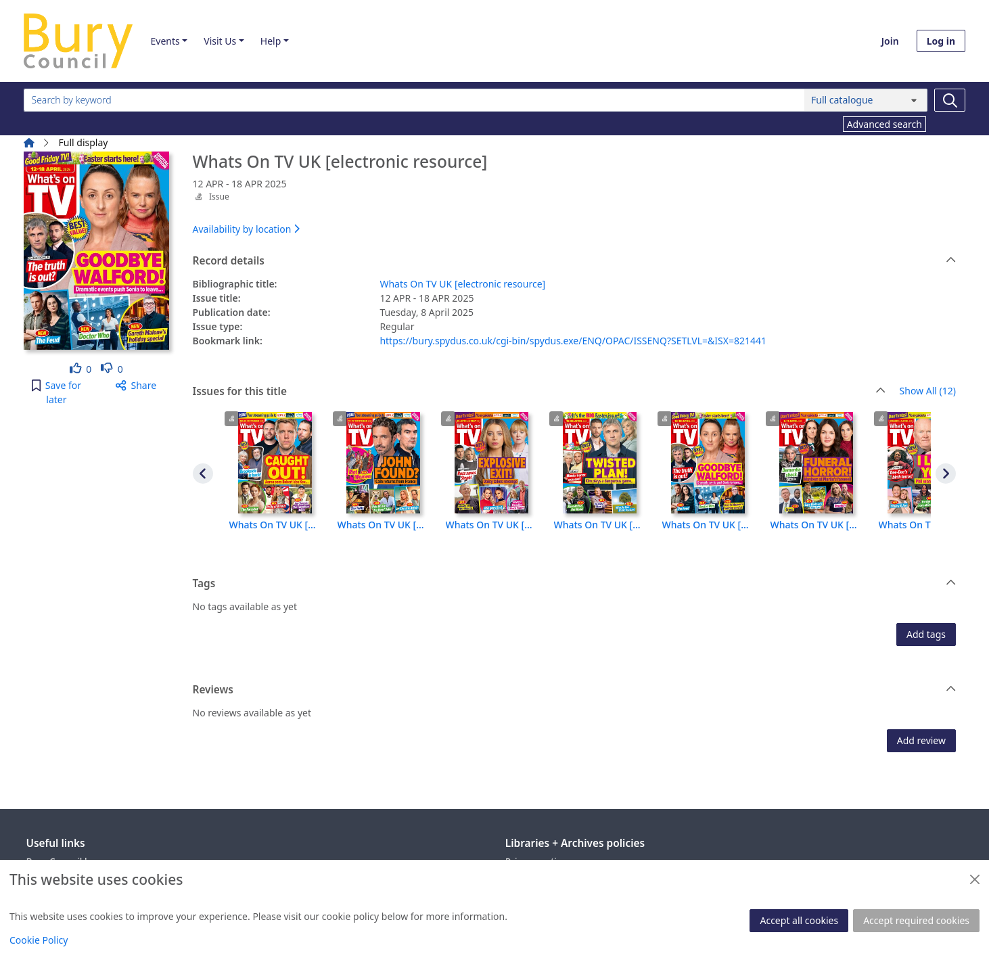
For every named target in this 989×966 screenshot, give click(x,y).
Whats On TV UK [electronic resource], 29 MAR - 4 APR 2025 (925, 524)
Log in (941, 40)
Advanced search (884, 124)
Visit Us (220, 40)
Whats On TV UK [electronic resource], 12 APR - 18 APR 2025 (708, 524)
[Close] (974, 879)
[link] (81, 369)
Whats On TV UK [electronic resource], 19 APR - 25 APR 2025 (600, 524)
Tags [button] (575, 584)
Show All (928, 391)
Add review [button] (921, 740)
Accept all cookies (799, 920)
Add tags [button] (926, 634)
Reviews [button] (575, 690)
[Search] (949, 100)
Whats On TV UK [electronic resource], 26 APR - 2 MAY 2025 (492, 524)
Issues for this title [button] (539, 392)
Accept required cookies (916, 920)
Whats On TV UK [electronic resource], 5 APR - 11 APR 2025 (816, 524)
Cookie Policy (38, 940)
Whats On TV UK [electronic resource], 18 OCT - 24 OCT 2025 (275, 524)
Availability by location (246, 229)
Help (270, 40)
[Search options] (865, 100)
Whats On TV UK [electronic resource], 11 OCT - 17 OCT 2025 (384, 524)
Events (164, 40)
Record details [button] (575, 261)
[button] (56, 392)
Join (890, 40)
